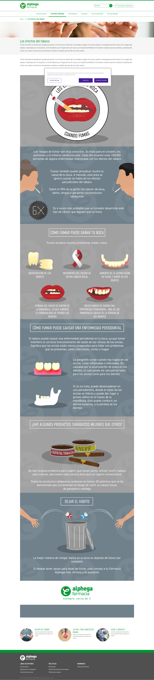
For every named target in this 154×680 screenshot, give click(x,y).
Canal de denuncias (26, 672)
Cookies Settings (54, 80)
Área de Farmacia (83, 667)
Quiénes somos (41, 14)
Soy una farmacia (97, 14)
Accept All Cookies (101, 80)
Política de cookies (55, 672)
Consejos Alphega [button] (57, 14)
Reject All (86, 80)
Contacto (84, 14)
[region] (77, 77)
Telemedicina (72, 14)
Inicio (22, 19)
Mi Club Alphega (112, 14)
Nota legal (52, 667)
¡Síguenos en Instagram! (28, 669)
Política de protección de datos (59, 669)
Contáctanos (24, 667)
